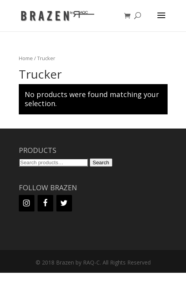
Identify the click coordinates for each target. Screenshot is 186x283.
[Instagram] (26, 203)
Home (26, 58)
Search (101, 162)
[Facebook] (45, 203)
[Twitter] (64, 203)
